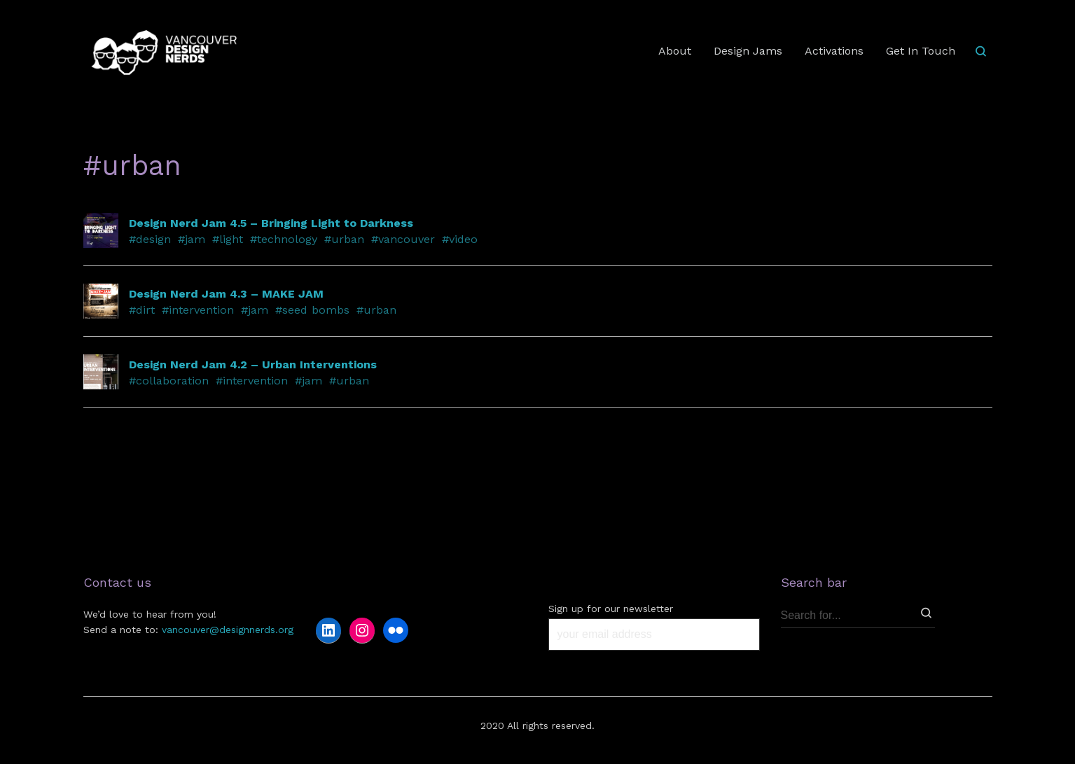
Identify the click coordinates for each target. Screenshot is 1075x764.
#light (227, 239)
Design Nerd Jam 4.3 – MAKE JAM (226, 293)
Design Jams (748, 50)
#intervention (198, 310)
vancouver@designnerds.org (227, 629)
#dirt (142, 310)
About (674, 50)
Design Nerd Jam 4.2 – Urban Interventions (253, 364)
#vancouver (403, 239)
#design (150, 239)
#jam (191, 239)
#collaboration (169, 380)
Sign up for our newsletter (610, 608)
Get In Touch (920, 50)
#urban (344, 239)
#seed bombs (312, 310)
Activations (834, 50)
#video (460, 239)
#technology (283, 239)
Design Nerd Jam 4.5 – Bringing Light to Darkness (271, 223)
